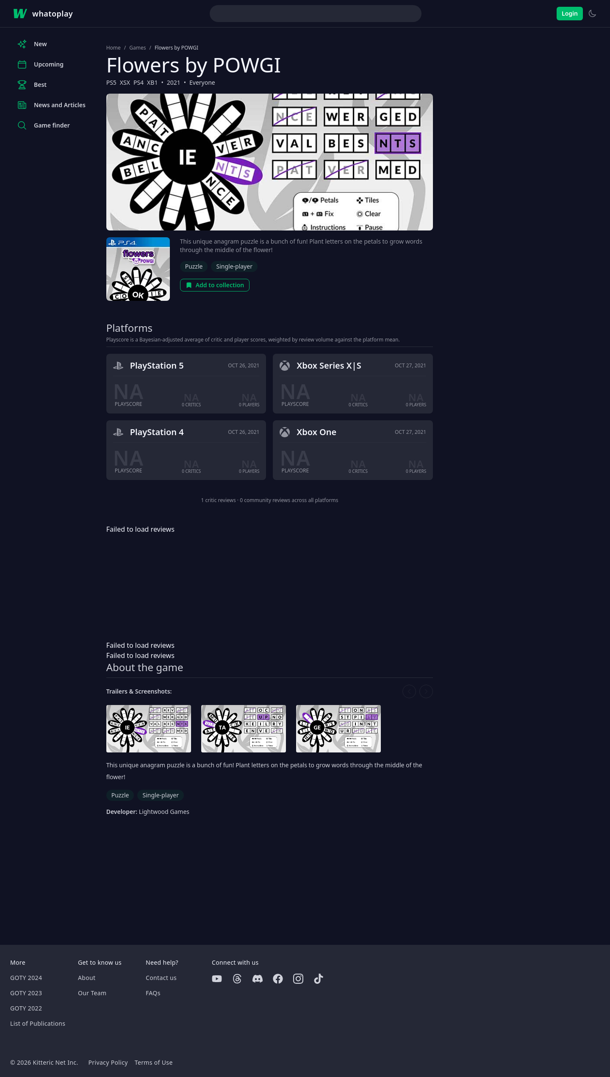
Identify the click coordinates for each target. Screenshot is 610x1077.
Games (137, 47)
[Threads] (237, 979)
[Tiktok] (318, 979)
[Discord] (257, 979)
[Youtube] (217, 979)
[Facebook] (278, 979)
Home (113, 47)
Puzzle (194, 266)
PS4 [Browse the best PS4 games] (138, 82)
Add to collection (215, 285)
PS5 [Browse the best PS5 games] (111, 82)
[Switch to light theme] (592, 13)
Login (570, 13)
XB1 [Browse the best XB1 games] (152, 82)
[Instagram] (298, 979)
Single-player (234, 266)
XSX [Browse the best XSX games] (125, 82)
